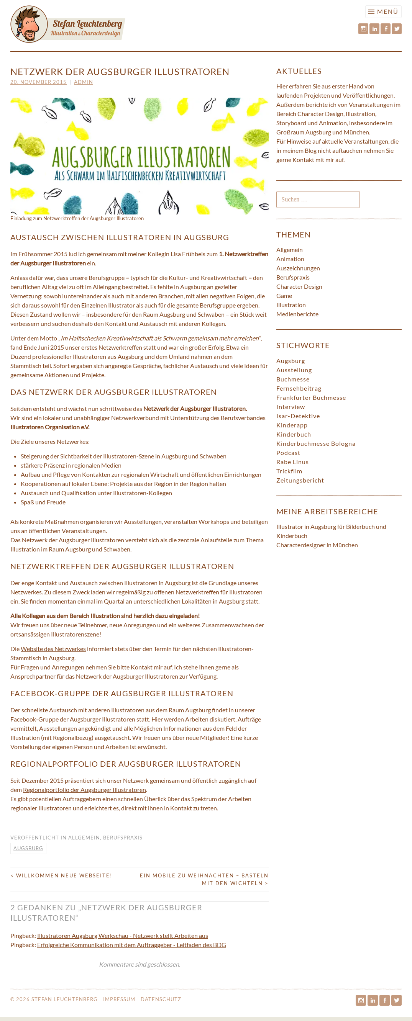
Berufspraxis (123, 837)
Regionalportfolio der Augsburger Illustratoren (84, 789)
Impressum (119, 999)
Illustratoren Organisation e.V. (49, 426)
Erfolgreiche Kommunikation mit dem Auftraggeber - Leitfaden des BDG (131, 944)
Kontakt (142, 667)
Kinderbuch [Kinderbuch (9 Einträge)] (293, 434)
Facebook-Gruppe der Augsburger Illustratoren (72, 719)
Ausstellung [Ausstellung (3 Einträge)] (294, 369)
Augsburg (28, 848)
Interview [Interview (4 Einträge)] (290, 406)
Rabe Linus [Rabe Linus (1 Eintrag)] (292, 461)
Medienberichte (297, 313)
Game (284, 295)
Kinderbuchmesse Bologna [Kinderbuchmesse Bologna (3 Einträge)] (316, 443)
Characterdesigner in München (317, 544)
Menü (388, 11)
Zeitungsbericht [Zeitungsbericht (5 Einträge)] (300, 480)
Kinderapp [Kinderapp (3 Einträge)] (292, 425)
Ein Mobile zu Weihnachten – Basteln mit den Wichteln (204, 879)
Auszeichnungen (298, 268)
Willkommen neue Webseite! (61, 875)
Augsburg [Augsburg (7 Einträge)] (290, 360)
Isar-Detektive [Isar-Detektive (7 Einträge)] (298, 415)
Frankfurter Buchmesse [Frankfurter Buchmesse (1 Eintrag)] (311, 397)
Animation (290, 258)
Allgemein (84, 837)
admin (83, 82)
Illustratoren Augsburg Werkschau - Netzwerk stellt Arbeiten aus (122, 935)
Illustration (291, 304)
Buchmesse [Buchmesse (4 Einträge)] (293, 379)
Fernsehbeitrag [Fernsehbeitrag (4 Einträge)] (299, 388)
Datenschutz (161, 999)
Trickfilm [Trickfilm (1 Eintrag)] (289, 471)
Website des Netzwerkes (53, 648)
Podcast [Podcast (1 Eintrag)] (288, 452)
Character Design (299, 286)
